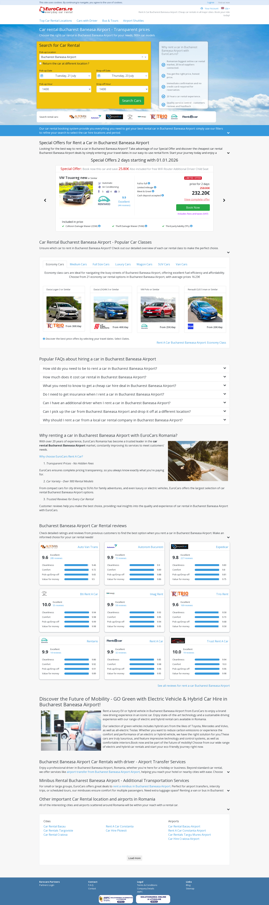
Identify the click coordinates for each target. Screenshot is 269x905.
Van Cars (181, 264)
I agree (210, 2)
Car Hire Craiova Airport (183, 839)
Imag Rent (156, 594)
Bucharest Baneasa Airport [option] (58, 57)
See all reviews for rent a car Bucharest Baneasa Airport (194, 686)
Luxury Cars (123, 264)
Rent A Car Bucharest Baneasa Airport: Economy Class (191, 342)
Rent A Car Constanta (119, 826)
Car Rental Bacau (55, 826)
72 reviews (120, 558)
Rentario (92, 641)
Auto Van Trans (88, 547)
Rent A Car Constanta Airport (187, 830)
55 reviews (58, 605)
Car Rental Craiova (55, 835)
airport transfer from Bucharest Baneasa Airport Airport (103, 772)
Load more (134, 858)
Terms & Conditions (147, 885)
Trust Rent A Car (217, 641)
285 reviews (56, 558)
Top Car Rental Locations (55, 21)
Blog (188, 885)
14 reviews (55, 652)
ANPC (140, 891)
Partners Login (46, 885)
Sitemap (190, 888)
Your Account (209, 8)
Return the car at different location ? (66, 63)
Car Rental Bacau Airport (184, 826)
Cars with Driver (87, 21)
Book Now (193, 207)
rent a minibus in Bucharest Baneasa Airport (142, 786)
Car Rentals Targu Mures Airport (189, 835)
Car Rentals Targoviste (58, 830)
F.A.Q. (91, 885)
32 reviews (120, 652)
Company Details (145, 888)
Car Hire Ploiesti (116, 830)
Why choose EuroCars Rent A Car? (61, 456)
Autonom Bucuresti (150, 547)
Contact (92, 888)
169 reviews (187, 605)
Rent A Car (156, 641)
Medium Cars (78, 264)
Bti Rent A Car (89, 594)
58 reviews (120, 605)
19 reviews (188, 652)
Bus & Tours (110, 21)
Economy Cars (55, 264)
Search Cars (131, 100)
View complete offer (197, 199)
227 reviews (187, 558)
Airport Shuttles (133, 21)
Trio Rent (222, 594)
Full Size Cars (101, 264)
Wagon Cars (144, 264)
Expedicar (222, 547)
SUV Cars (164, 264)
